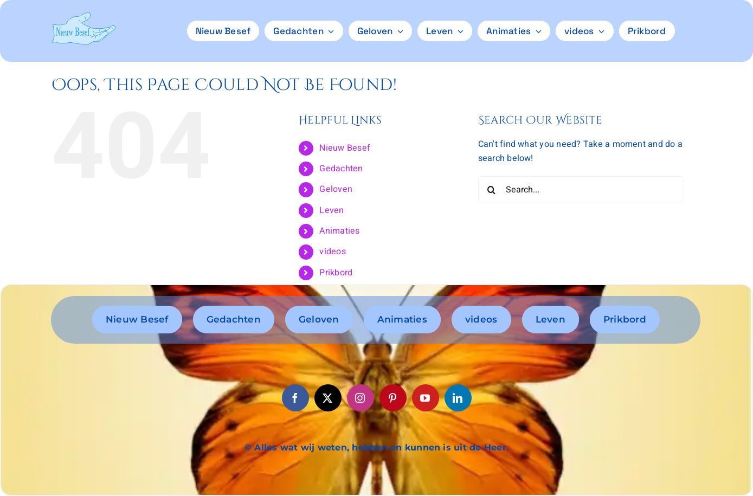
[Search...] (581, 189)
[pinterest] (393, 397)
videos (332, 251)
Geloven (335, 189)
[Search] (491, 189)
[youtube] (425, 397)
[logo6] (83, 16)
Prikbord (335, 272)
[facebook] (295, 397)
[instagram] (360, 397)
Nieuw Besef (344, 147)
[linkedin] (458, 397)
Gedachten (341, 168)
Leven (331, 210)
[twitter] (328, 397)
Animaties (339, 230)
